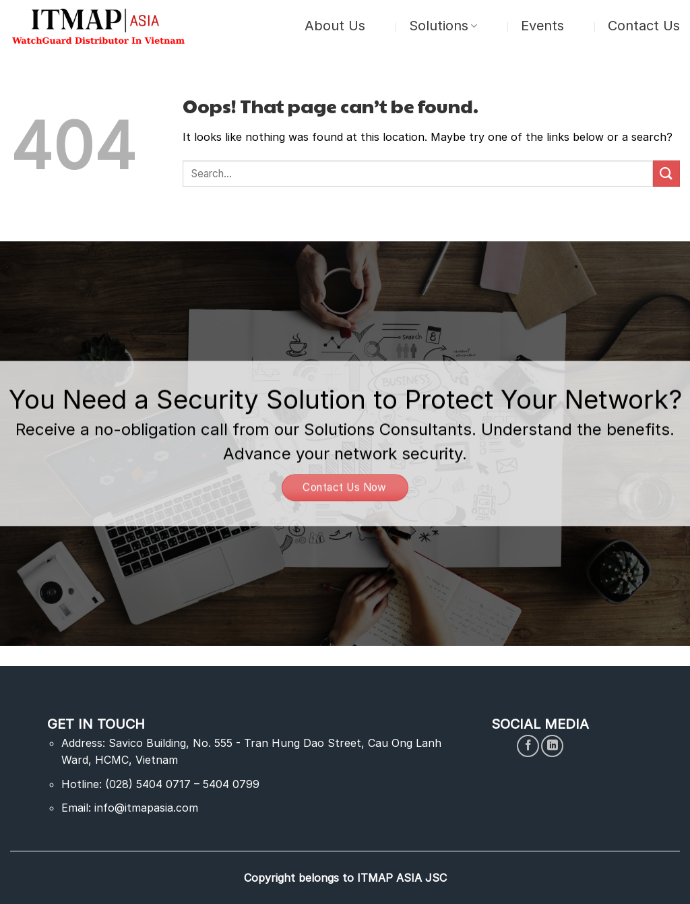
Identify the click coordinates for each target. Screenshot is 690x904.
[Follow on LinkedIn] (552, 746)
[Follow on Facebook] (528, 746)
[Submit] (666, 173)
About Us (335, 25)
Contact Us (644, 25)
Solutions (443, 26)
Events (542, 25)
